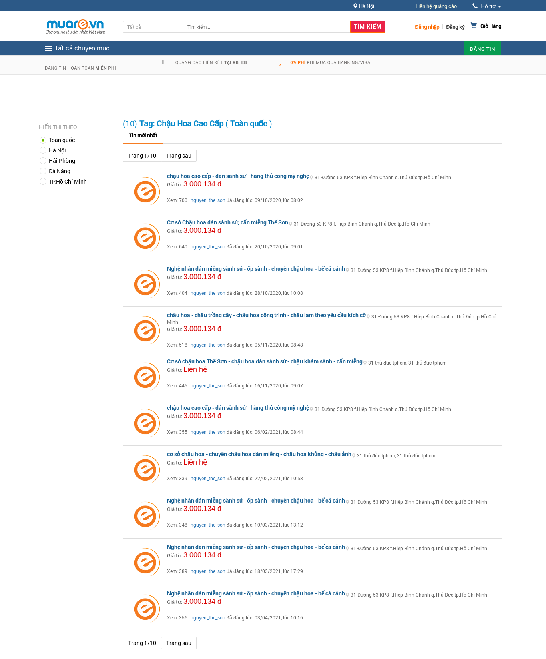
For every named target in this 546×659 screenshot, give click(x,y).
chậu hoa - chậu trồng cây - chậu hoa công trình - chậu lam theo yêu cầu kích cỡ (266, 315)
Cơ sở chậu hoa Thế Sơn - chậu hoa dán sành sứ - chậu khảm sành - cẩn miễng (265, 361)
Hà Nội (57, 150)
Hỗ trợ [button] (486, 6)
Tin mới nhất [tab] (143, 135)
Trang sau (178, 155)
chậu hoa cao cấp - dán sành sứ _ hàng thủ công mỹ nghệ (238, 175)
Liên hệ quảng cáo (436, 6)
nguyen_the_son (208, 200)
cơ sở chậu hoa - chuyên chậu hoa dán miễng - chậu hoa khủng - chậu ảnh (259, 454)
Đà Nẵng (59, 171)
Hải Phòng (62, 160)
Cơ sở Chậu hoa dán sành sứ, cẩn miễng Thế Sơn (227, 222)
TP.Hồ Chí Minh (68, 181)
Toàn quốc (62, 140)
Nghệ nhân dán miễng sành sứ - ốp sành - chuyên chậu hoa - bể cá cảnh (256, 268)
